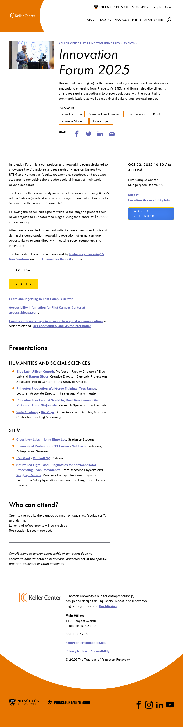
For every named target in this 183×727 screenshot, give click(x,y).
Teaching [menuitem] (105, 19)
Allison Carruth (43, 371)
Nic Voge (47, 412)
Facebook (139, 705)
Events (129, 43)
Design (157, 114)
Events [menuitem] (136, 19)
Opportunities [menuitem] (154, 19)
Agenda (23, 270)
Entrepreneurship (136, 114)
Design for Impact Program (104, 114)
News (168, 7)
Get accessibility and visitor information (62, 326)
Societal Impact (101, 121)
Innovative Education (73, 121)
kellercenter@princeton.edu (86, 642)
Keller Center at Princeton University (89, 43)
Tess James (87, 388)
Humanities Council (56, 259)
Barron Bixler (38, 376)
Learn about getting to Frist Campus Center (41, 299)
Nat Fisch (79, 446)
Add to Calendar (144, 213)
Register (24, 284)
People (157, 7)
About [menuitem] (91, 19)
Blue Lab (23, 371)
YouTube (170, 705)
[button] (169, 20)
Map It (133, 194)
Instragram (149, 705)
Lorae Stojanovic (44, 405)
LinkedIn (160, 705)
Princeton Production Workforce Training (46, 388)
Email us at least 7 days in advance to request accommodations (56, 321)
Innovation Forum (71, 114)
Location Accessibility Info (149, 200)
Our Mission (108, 606)
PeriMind (23, 458)
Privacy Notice (76, 651)
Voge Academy (27, 412)
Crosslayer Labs (28, 439)
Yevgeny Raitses (28, 475)
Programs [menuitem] (122, 19)
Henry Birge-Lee (54, 439)
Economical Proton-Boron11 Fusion (42, 446)
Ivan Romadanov (47, 470)
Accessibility (100, 651)
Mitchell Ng (41, 458)
